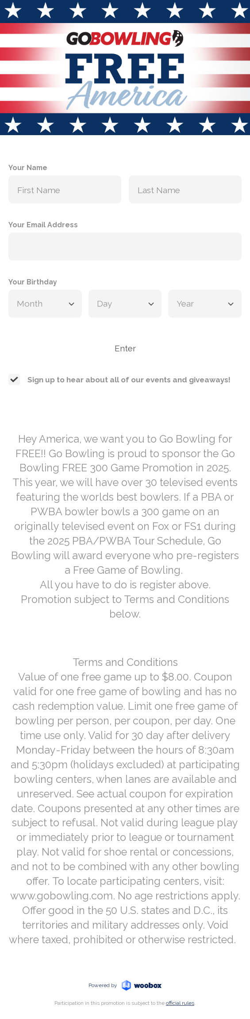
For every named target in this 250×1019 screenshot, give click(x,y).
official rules (180, 1003)
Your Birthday (32, 282)
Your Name (27, 167)
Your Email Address (43, 225)
